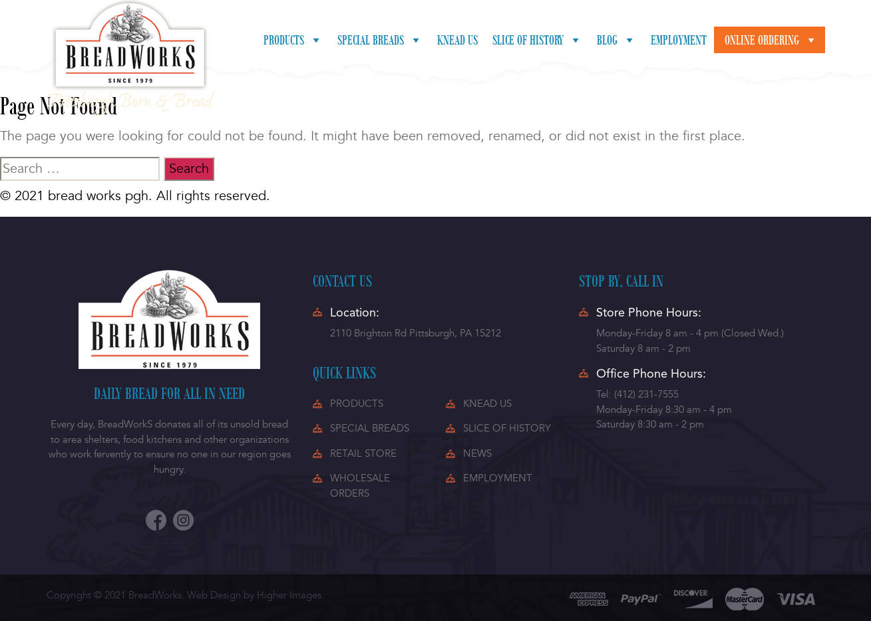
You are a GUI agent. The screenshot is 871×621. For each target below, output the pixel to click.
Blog (616, 40)
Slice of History (537, 40)
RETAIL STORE (363, 453)
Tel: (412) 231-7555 (637, 394)
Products (293, 40)
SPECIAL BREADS (369, 428)
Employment (679, 40)
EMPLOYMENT (497, 478)
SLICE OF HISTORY (507, 428)
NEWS (477, 453)
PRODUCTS (356, 403)
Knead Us (457, 40)
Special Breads (380, 40)
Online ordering (771, 40)
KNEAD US (487, 403)
